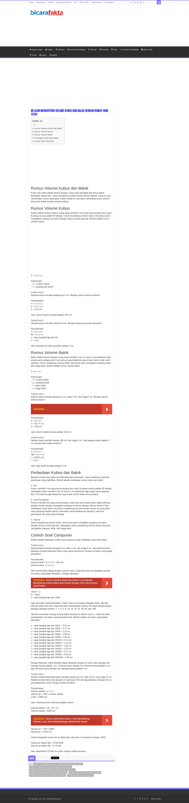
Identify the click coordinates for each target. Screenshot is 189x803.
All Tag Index (109, 2)
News (114, 49)
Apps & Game (36, 49)
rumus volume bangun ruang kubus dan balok (48, 773)
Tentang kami (41, 2)
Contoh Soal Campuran (44, 141)
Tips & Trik (146, 49)
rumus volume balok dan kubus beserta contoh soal (50, 767)
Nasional (103, 49)
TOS (75, 2)
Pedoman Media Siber (63, 2)
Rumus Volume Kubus (43, 132)
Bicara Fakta (156, 799)
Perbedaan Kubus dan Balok (46, 138)
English (53, 55)
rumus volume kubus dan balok (80, 776)
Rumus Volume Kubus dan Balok (48, 128)
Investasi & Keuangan (76, 49)
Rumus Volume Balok (43, 135)
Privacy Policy (84, 2)
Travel (33, 55)
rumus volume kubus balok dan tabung (85, 773)
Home (32, 2)
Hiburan (60, 49)
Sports (42, 55)
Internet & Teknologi (129, 49)
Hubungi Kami (97, 2)
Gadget (48, 49)
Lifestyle (92, 49)
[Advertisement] (111, 25)
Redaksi (50, 2)
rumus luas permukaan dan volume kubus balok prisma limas (58, 764)
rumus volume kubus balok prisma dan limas (47, 776)
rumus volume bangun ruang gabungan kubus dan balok (52, 770)
